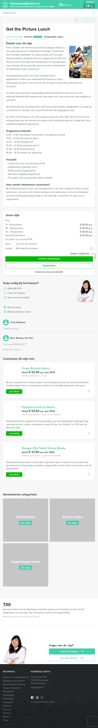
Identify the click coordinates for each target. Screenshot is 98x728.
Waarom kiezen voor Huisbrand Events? (21, 616)
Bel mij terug (12, 307)
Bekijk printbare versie (17, 312)
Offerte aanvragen (49, 258)
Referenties (8, 698)
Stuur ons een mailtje (16, 298)
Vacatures (7, 705)
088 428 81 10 (14, 288)
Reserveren (49, 265)
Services (7, 713)
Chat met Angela (14, 293)
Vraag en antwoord (11, 687)
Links (5, 720)
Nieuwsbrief (8, 691)
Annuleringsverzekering (14, 684)
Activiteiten (8, 702)
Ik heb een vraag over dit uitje (49, 271)
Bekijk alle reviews (13, 349)
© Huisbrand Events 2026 (43, 702)
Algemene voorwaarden (14, 680)
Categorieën (8, 695)
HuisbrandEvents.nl (32, 4)
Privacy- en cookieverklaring (16, 677)
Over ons (7, 709)
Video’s (6, 716)
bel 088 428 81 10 (72, 658)
